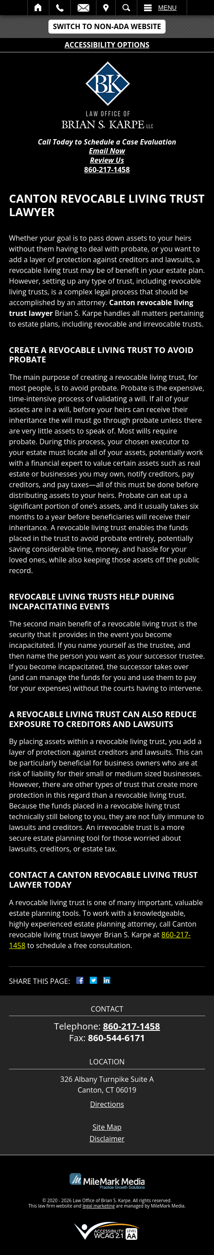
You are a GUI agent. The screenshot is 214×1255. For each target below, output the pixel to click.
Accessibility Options (107, 45)
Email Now (107, 151)
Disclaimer (106, 1139)
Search (126, 7)
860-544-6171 (116, 1038)
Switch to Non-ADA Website (107, 26)
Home (38, 7)
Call (59, 7)
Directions (107, 1104)
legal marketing (99, 1206)
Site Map (107, 1127)
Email (83, 7)
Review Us (107, 160)
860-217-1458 (107, 169)
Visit (105, 7)
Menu (167, 7)
